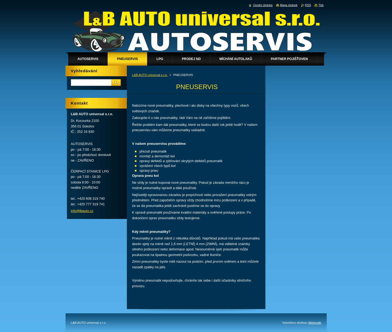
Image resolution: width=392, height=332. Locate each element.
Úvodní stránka (262, 5)
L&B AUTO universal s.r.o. (150, 75)
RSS (308, 5)
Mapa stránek (289, 5)
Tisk (321, 5)
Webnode (314, 322)
